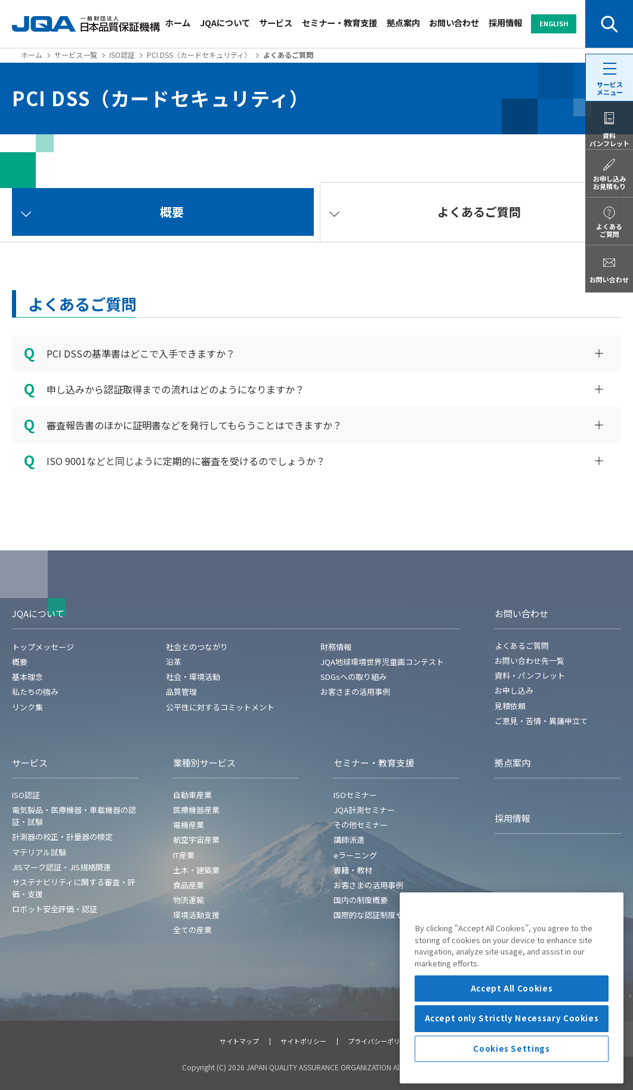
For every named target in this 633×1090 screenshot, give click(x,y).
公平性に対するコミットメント (220, 707)
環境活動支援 (196, 914)
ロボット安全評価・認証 (54, 909)
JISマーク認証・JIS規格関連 (61, 867)
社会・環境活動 (193, 676)
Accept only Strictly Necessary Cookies (512, 1074)
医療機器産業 (196, 809)
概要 (19, 661)
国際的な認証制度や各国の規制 (388, 914)
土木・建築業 (196, 870)
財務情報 (335, 646)
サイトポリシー (303, 1041)
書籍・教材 (353, 870)
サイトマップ (239, 1041)
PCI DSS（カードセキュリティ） (199, 55)
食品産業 (188, 885)
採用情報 (505, 22)
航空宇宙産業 (196, 839)
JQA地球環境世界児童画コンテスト (382, 661)
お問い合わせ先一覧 (529, 660)
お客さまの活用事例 (355, 691)
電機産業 (188, 824)
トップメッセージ (43, 646)
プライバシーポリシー (380, 1041)
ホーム (177, 22)
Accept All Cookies (512, 1045)
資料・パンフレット (530, 675)
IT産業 (183, 855)
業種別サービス (204, 762)
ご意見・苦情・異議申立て (541, 720)
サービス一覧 (75, 55)
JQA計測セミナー (364, 809)
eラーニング (355, 855)
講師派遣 (349, 839)
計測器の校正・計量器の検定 (62, 836)
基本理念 (27, 676)
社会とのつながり (197, 646)
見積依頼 (510, 706)
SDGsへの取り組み (353, 676)
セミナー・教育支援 (339, 22)
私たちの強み (35, 691)
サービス (275, 22)
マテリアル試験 (39, 852)
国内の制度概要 (361, 900)
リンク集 (27, 707)
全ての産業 (192, 929)
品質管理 (181, 691)
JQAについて (225, 22)
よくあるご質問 (522, 645)
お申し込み (514, 690)
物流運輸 (188, 900)
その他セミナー (361, 824)
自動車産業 (192, 794)
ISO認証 (122, 55)
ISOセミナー (355, 794)
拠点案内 (403, 22)
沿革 (173, 661)
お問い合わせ (454, 22)
